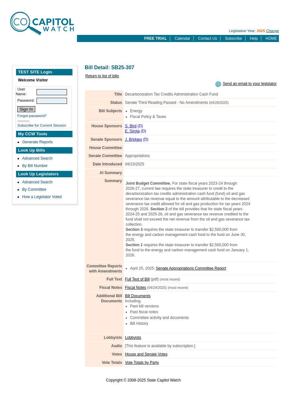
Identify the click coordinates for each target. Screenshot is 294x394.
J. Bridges (133, 139)
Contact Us (207, 38)
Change (272, 31)
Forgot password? (31, 116)
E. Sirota (132, 131)
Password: (25, 100)
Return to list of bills (102, 76)
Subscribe (233, 38)
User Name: (21, 91)
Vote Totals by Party (142, 362)
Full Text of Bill (137, 279)
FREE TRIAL (155, 38)
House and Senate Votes (146, 354)
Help (254, 38)
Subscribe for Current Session (41, 125)
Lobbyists (133, 337)
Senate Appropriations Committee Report (191, 268)
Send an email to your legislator (250, 83)
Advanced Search (37, 158)
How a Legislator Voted (42, 197)
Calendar (182, 38)
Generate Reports (37, 142)
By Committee (34, 189)
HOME (271, 38)
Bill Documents (138, 296)
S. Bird (131, 126)
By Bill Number (34, 165)
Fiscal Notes (135, 287)
